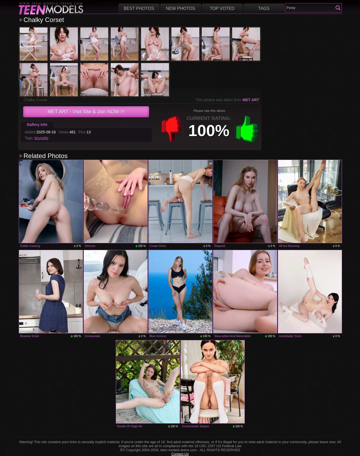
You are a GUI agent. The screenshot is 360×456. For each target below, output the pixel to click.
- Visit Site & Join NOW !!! (86, 111)
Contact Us (180, 454)
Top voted (222, 8)
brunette (41, 138)
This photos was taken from (227, 100)
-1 (171, 128)
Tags (263, 8)
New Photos (180, 8)
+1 (247, 128)
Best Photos (139, 8)
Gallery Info (37, 124)
